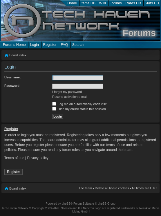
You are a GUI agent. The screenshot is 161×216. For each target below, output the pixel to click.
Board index (17, 55)
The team (85, 188)
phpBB (66, 203)
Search (78, 45)
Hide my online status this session (79, 109)
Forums (116, 3)
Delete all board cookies (112, 188)
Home (72, 3)
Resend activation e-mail (69, 96)
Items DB (88, 3)
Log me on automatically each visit (79, 104)
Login (34, 45)
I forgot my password (67, 91)
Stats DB (152, 3)
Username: (12, 77)
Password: (12, 85)
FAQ (64, 45)
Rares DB (133, 3)
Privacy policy (37, 158)
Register (49, 45)
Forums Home (14, 45)
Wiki (102, 3)
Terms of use (14, 158)
